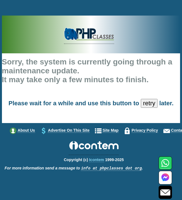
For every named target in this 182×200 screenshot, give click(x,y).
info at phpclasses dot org (111, 168)
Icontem (96, 160)
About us (26, 130)
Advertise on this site (68, 130)
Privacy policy (145, 130)
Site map (110, 130)
